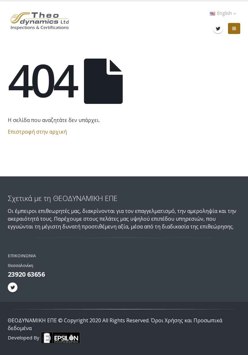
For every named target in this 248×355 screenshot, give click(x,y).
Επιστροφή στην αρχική (37, 131)
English (223, 13)
